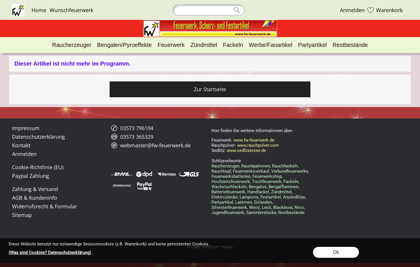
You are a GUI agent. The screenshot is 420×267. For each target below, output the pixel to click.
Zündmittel (281, 191)
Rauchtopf (221, 171)
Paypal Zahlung (30, 175)
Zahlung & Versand (35, 189)
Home (39, 10)
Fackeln (290, 181)
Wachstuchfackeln (229, 186)
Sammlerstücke (261, 212)
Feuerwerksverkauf (251, 171)
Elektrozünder (224, 197)
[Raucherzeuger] (71, 45)
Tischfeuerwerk (266, 181)
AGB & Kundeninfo (34, 197)
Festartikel (270, 197)
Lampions (249, 197)
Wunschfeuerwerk (71, 10)
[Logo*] (18, 6)
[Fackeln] (233, 45)
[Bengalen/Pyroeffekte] (124, 45)
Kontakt (21, 145)
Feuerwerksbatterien (230, 176)
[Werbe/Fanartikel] (270, 45)
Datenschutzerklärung (38, 136)
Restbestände (291, 212)
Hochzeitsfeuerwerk (230, 181)
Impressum (26, 128)
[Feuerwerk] (171, 45)
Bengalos (258, 186)
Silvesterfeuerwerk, (229, 207)
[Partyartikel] (312, 45)
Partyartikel (222, 202)
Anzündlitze (294, 197)
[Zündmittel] (204, 45)
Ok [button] (336, 252)
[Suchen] (208, 10)
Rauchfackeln (285, 166)
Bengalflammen (283, 186)
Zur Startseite (210, 89)
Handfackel (258, 191)
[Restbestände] (350, 45)
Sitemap (22, 214)
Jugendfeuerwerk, (228, 212)
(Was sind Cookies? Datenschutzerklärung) (50, 252)
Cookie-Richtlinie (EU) (37, 167)
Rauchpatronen (255, 166)
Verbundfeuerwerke (289, 171)
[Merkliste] (370, 10)
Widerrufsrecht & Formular (44, 206)
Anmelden (352, 10)
